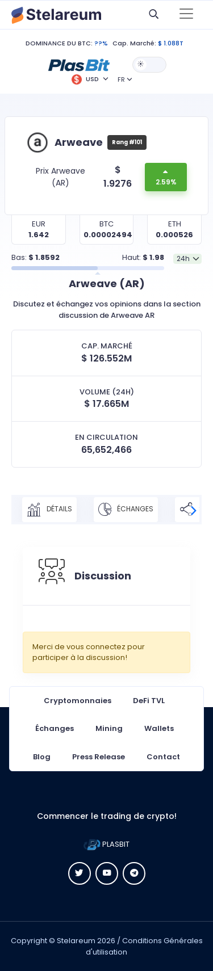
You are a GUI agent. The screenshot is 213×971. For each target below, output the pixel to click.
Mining (109, 728)
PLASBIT (106, 844)
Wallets (159, 728)
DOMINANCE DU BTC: (59, 43)
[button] (79, 64)
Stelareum (76, 940)
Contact (163, 756)
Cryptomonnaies (77, 700)
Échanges (125, 510)
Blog (42, 756)
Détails (49, 510)
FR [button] (121, 79)
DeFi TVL (149, 700)
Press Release (98, 756)
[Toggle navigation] (186, 14)
